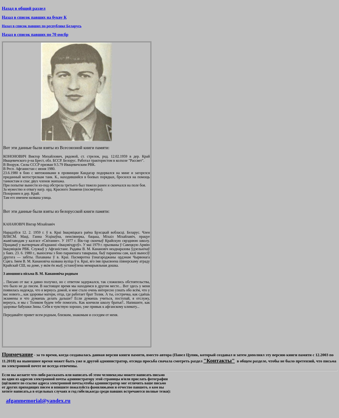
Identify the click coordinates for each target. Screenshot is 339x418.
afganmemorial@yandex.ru (38, 401)
